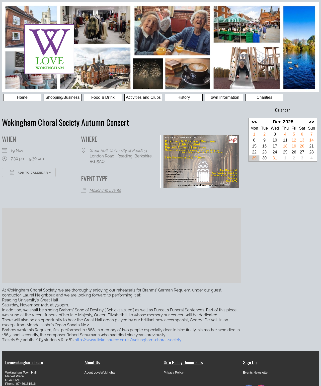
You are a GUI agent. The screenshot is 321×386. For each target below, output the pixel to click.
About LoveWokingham (100, 372)
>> (311, 121)
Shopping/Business (63, 97)
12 (294, 140)
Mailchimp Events (105, 190)
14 (311, 140)
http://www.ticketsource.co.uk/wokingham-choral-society (128, 340)
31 (275, 158)
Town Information (224, 97)
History (183, 97)
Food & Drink (102, 97)
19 (294, 146)
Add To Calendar (29, 172)
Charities (264, 97)
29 (254, 158)
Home (22, 97)
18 (285, 146)
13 (302, 140)
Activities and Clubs (143, 97)
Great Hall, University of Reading (118, 150)
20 (302, 146)
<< (254, 121)
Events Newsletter (256, 372)
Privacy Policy (174, 372)
